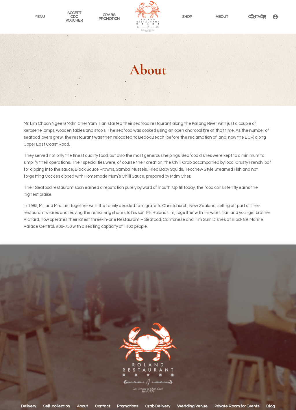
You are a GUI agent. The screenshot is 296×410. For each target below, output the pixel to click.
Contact (102, 406)
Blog (270, 406)
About (82, 406)
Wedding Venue (192, 406)
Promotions (127, 406)
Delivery (28, 406)
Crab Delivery (157, 406)
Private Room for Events (236, 406)
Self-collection (56, 406)
